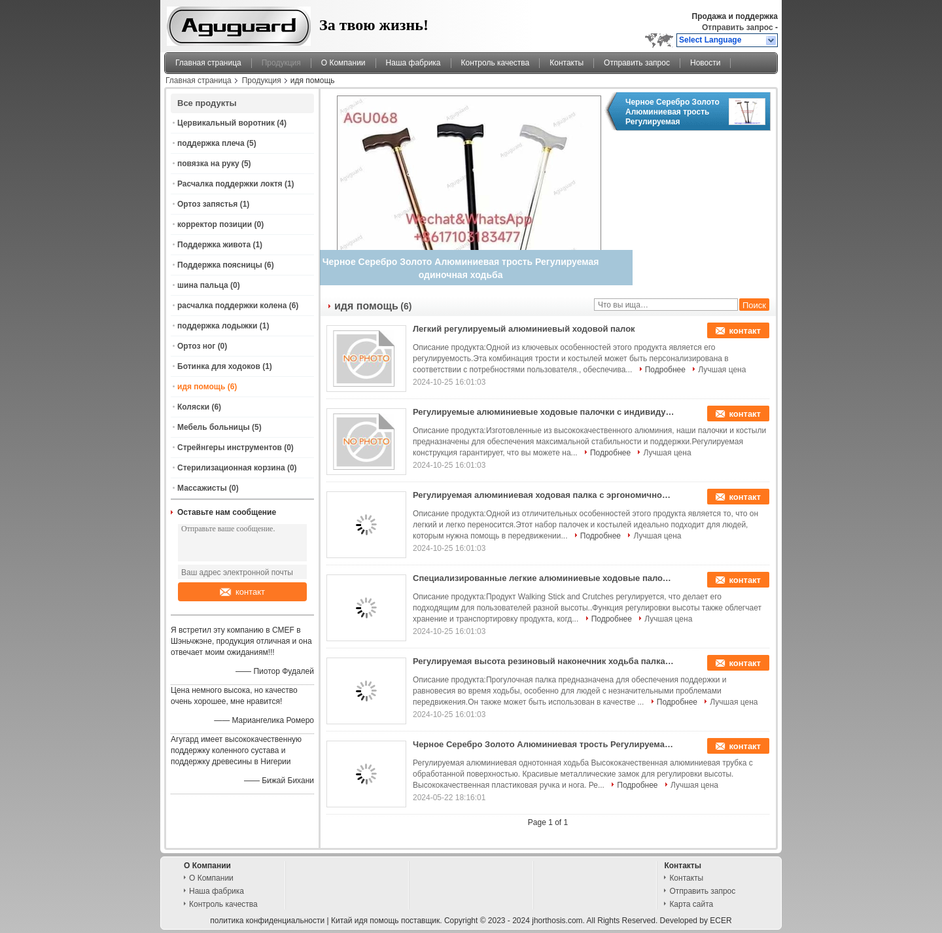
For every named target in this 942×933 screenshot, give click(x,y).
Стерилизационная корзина (231, 467)
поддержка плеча (211, 143)
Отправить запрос (738, 27)
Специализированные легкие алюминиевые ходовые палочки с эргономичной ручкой (543, 578)
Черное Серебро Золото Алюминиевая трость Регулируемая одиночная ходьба (672, 111)
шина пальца (202, 285)
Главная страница (208, 62)
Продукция (281, 62)
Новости (705, 62)
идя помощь (201, 386)
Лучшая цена (722, 369)
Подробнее (665, 369)
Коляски (193, 407)
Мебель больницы (213, 427)
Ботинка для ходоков (218, 366)
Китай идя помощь (365, 920)
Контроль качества (495, 62)
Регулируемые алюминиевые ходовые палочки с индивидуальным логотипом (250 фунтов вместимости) (543, 412)
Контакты (567, 62)
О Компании (343, 62)
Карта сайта (691, 904)
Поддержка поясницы (219, 265)
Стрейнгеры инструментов (229, 447)
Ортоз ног (196, 346)
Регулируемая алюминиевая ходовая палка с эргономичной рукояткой (543, 495)
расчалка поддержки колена (232, 305)
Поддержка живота (214, 244)
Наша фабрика (413, 62)
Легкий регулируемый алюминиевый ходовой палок (524, 329)
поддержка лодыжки (217, 325)
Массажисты (202, 488)
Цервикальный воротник (226, 123)
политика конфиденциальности (267, 920)
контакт (242, 592)
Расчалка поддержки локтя (230, 183)
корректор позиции (214, 224)
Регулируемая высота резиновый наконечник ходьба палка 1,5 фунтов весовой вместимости (543, 661)
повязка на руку (208, 163)
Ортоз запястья (207, 204)
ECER (720, 920)
